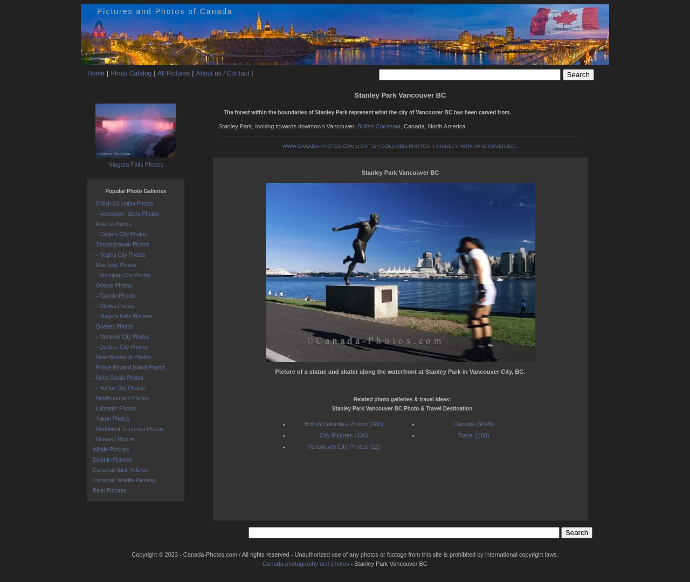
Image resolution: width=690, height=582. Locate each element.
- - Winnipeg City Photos (122, 275)
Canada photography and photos (306, 563)
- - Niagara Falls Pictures (122, 316)
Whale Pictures (111, 450)
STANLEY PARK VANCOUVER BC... (477, 146)
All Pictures (173, 73)
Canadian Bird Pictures (120, 470)
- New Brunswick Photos (122, 357)
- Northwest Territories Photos (128, 429)
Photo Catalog (131, 73)
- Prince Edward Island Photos (129, 368)
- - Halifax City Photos (119, 388)
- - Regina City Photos (119, 255)
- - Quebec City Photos (120, 347)
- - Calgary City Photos (120, 234)
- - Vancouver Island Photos (126, 214)
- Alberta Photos (112, 224)
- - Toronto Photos (114, 296)
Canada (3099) (473, 424)
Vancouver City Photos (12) (344, 446)
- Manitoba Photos (114, 265)
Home (96, 73)
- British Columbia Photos (123, 204)
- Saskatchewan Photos (121, 245)
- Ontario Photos (112, 286)
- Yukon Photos (111, 419)
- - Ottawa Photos (114, 306)
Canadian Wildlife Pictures (124, 480)
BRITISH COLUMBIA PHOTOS (395, 146)
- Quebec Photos (113, 327)
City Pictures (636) (344, 435)
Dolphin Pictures (112, 460)
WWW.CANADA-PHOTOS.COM (318, 146)
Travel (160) (473, 435)
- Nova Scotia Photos (118, 378)
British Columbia (379, 126)
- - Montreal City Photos (121, 337)
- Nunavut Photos (113, 439)
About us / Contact (222, 73)
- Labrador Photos (114, 409)
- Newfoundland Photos (121, 398)
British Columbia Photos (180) (344, 424)
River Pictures (109, 491)
